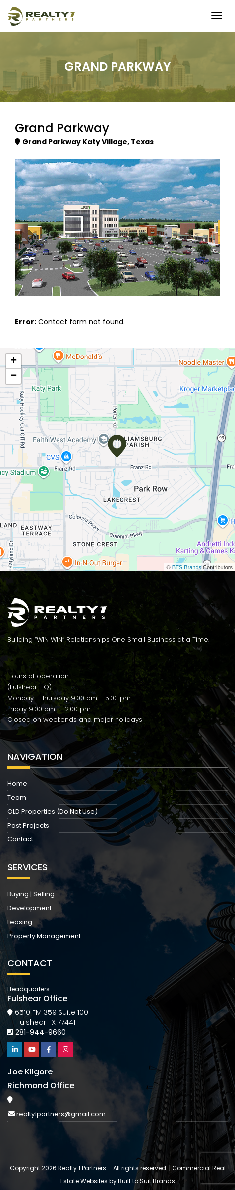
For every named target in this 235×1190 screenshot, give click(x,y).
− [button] (13, 376)
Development (29, 908)
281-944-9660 (40, 1032)
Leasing (19, 922)
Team (16, 797)
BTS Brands (186, 567)
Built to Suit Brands (146, 1181)
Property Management (44, 936)
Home (17, 783)
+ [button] (13, 361)
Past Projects (28, 825)
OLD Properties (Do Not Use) (52, 811)
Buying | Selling (31, 894)
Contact (20, 839)
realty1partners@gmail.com (61, 1114)
